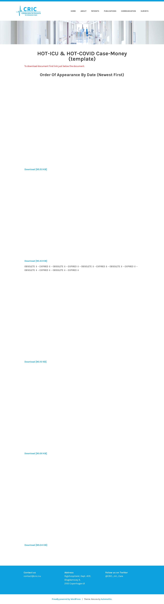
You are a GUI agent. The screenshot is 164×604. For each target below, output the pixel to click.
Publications (110, 11)
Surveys (145, 11)
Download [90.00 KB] (36, 453)
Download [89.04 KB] (36, 545)
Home (73, 11)
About (83, 11)
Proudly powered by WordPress (66, 599)
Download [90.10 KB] (36, 361)
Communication (128, 11)
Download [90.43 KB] (36, 261)
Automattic (106, 599)
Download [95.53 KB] (36, 169)
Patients (95, 11)
